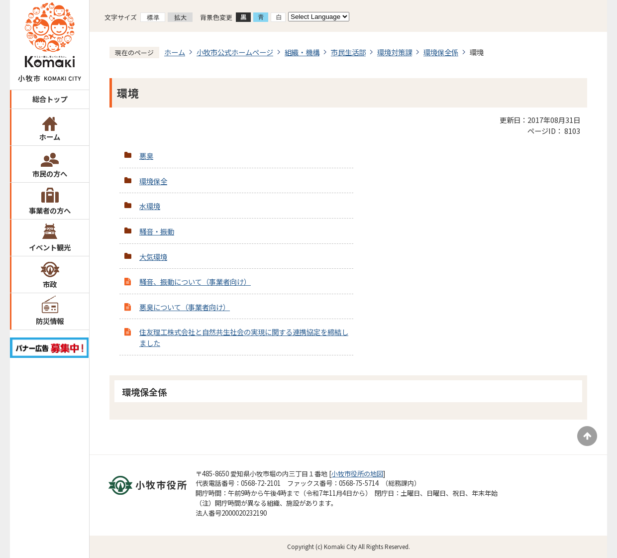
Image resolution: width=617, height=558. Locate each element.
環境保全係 (440, 52)
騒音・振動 (156, 231)
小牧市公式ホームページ (235, 52)
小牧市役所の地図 (357, 473)
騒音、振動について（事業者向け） (195, 281)
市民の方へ (49, 173)
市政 (50, 284)
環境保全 (153, 181)
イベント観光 (50, 247)
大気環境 (153, 256)
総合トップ (49, 99)
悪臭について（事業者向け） (184, 307)
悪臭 (146, 155)
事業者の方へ (50, 210)
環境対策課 (394, 52)
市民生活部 (348, 52)
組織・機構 (302, 52)
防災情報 (50, 321)
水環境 (149, 206)
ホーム (49, 136)
